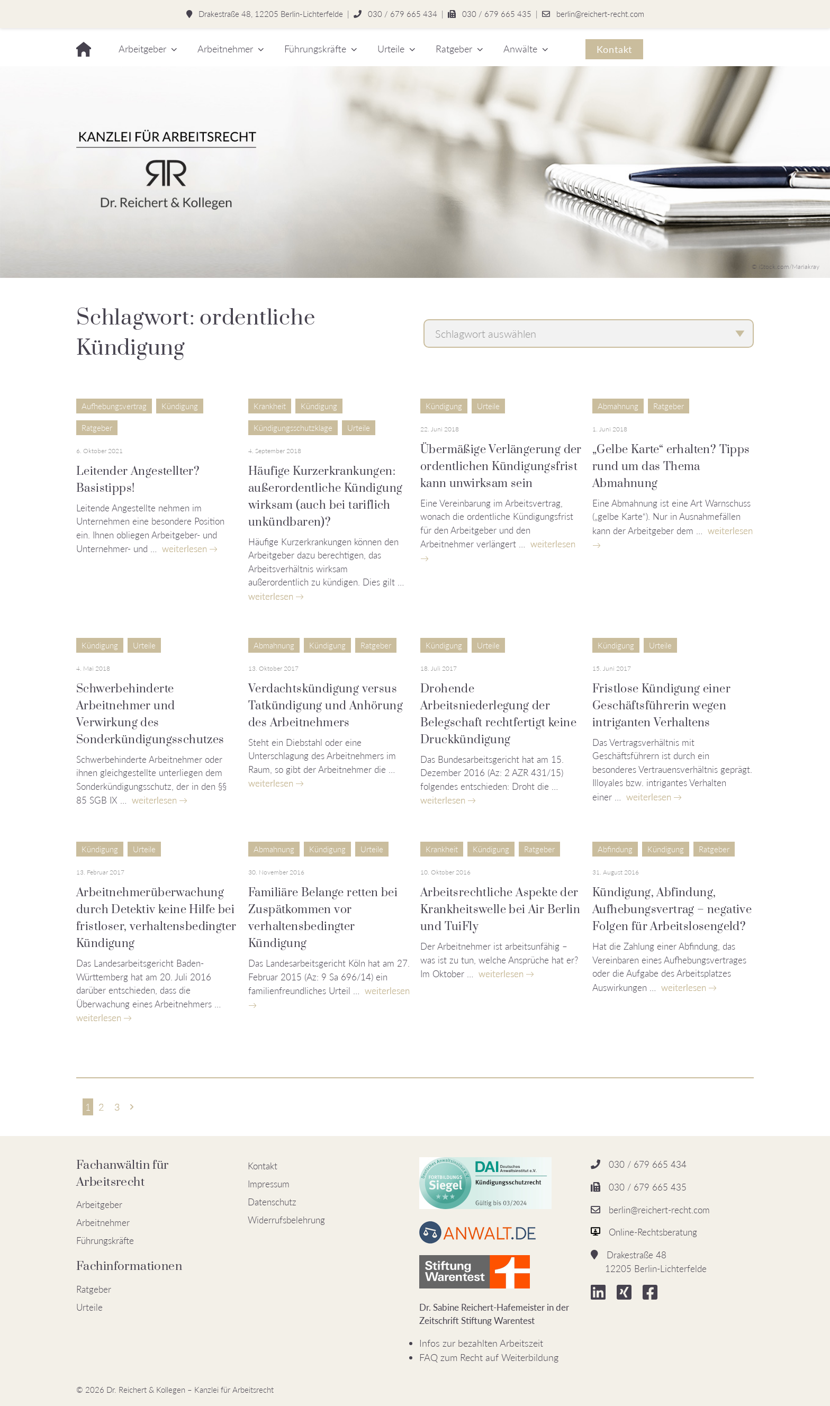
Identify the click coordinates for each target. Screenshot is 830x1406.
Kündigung (179, 406)
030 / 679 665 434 (402, 14)
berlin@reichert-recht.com (600, 14)
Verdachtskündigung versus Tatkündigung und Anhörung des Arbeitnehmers (325, 706)
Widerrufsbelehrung (286, 1219)
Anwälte (520, 49)
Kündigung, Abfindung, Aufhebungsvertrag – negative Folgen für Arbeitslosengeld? (672, 910)
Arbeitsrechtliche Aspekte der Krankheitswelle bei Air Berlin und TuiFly (500, 910)
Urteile (390, 49)
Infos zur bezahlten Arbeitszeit (481, 1343)
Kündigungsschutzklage (293, 427)
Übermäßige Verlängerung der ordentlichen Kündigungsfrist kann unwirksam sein (501, 467)
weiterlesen (184, 548)
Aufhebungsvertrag (114, 406)
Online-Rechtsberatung (653, 1232)
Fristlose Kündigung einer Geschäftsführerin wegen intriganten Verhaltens (661, 706)
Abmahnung (618, 406)
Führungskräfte (315, 49)
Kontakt (614, 49)
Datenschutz (272, 1201)
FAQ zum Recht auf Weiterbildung (488, 1357)
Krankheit (270, 406)
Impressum (269, 1183)
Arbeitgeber (142, 49)
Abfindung (615, 849)
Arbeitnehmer (225, 49)
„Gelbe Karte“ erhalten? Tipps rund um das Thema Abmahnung (671, 467)
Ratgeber (454, 49)
